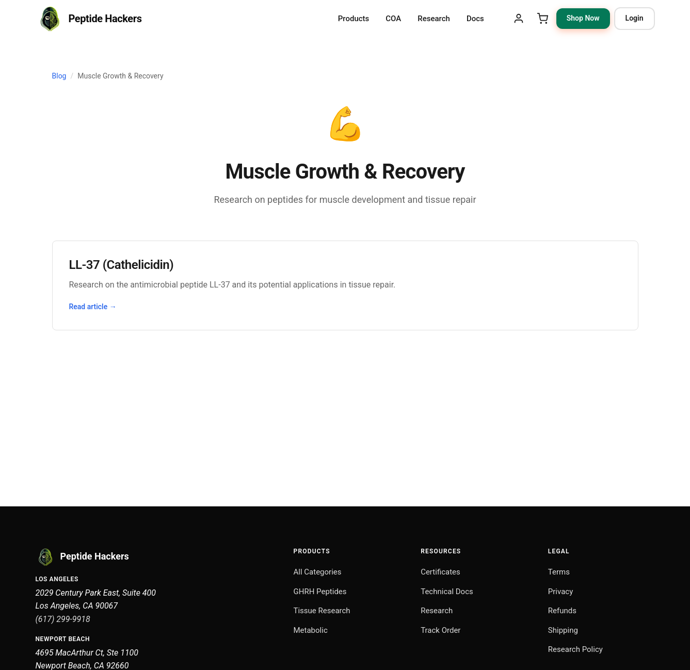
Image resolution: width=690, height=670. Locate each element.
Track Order (440, 630)
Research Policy (575, 649)
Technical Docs (447, 591)
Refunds (562, 610)
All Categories (318, 572)
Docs (475, 18)
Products (354, 18)
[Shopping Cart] (542, 18)
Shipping (563, 630)
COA (393, 18)
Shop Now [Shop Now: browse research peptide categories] (583, 18)
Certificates (440, 572)
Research (434, 18)
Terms (559, 572)
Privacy (560, 591)
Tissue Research (322, 610)
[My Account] (518, 18)
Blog (59, 76)
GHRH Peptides (320, 591)
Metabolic (311, 630)
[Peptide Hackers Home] (89, 18)
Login (634, 18)
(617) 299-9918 (63, 619)
